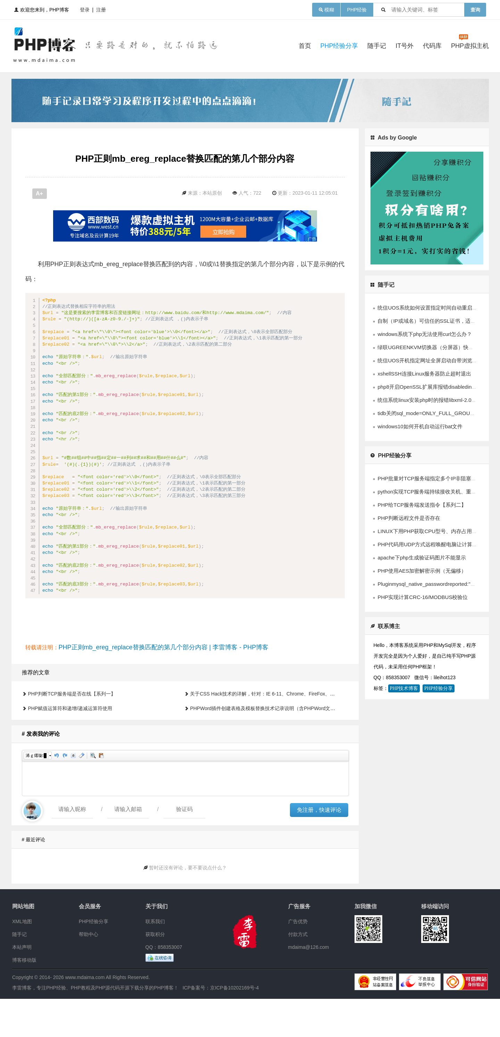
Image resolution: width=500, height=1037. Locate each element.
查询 (475, 9)
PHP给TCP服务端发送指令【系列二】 (421, 505)
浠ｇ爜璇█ (36, 793)
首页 (305, 45)
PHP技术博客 (404, 688)
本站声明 (22, 985)
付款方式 (298, 972)
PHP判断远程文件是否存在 (408, 518)
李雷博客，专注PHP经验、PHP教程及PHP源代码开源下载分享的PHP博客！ (95, 1026)
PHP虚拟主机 (470, 45)
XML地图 (22, 959)
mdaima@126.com (308, 985)
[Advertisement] (185, 229)
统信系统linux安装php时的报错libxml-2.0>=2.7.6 (433, 400)
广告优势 (298, 959)
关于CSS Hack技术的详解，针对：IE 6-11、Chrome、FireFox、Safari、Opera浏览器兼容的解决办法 (299, 732)
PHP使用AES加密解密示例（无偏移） (421, 571)
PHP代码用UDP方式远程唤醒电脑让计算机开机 (432, 544)
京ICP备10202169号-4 (234, 1026)
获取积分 (155, 972)
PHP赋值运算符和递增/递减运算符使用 (70, 746)
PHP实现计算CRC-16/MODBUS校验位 (422, 597)
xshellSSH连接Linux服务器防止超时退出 (424, 374)
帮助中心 (88, 972)
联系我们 (155, 959)
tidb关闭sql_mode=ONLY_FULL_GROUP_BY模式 (435, 413)
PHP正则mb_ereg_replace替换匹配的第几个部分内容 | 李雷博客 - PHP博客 (164, 685)
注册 (101, 9)
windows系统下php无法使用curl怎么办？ (424, 334)
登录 (85, 9)
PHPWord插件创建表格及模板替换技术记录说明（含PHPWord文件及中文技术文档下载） (287, 746)
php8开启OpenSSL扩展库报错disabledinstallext (432, 387)
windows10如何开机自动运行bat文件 (419, 426)
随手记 (376, 45)
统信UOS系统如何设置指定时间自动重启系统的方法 (437, 308)
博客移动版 (24, 998)
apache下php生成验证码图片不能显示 (421, 557)
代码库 (432, 45)
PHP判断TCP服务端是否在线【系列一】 (72, 732)
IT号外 (404, 45)
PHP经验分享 (339, 45)
